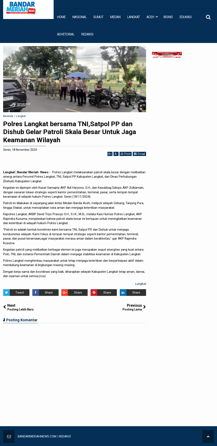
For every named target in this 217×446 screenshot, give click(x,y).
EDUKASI (185, 17)
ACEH (150, 17)
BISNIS (168, 17)
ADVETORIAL (65, 34)
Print (126, 154)
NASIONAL (79, 17)
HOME (61, 17)
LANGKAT (133, 17)
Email (139, 154)
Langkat (140, 284)
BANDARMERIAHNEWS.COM (37, 436)
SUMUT (98, 17)
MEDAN (115, 17)
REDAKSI (87, 34)
